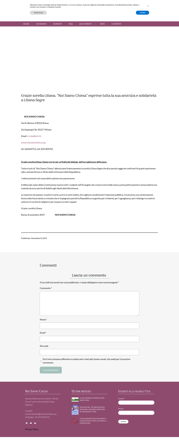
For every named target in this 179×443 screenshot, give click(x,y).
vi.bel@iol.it (34, 136)
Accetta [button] (142, 436)
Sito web (44, 346)
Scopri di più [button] (38, 436)
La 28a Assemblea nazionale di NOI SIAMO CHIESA (92, 399)
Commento (46, 288)
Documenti (85, 24)
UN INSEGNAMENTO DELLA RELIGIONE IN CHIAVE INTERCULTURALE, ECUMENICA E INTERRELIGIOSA (93, 421)
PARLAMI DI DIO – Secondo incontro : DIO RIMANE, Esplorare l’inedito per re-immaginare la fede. (92, 409)
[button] (148, 430)
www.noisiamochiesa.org (33, 142)
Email (43, 332)
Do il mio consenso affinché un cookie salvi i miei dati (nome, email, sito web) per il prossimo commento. (86, 361)
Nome (43, 319)
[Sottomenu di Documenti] (94, 23)
